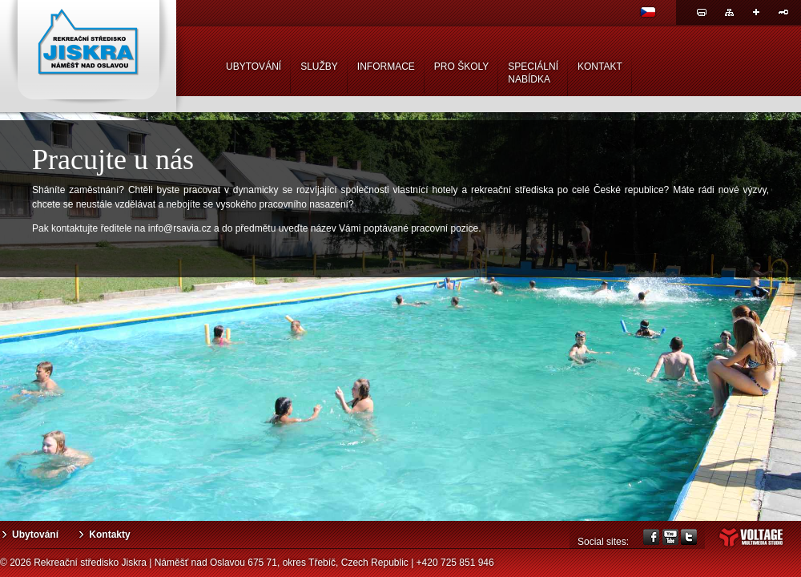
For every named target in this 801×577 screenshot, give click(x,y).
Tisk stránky (701, 12)
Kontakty (109, 534)
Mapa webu (729, 12)
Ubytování (35, 534)
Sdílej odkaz (756, 12)
